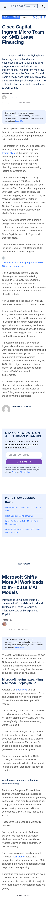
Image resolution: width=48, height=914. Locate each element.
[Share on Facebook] (34, 17)
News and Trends (11, 17)
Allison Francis (12, 624)
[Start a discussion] (30, 17)
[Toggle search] (43, 6)
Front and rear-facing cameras (19, 516)
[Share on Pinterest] (41, 17)
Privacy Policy (25, 472)
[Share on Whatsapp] (45, 17)
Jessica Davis (11, 97)
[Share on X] (37, 17)
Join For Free (24, 462)
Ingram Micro (8, 153)
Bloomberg (21, 689)
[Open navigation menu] (5, 6)
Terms (14, 472)
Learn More (19, 121)
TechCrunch (19, 856)
